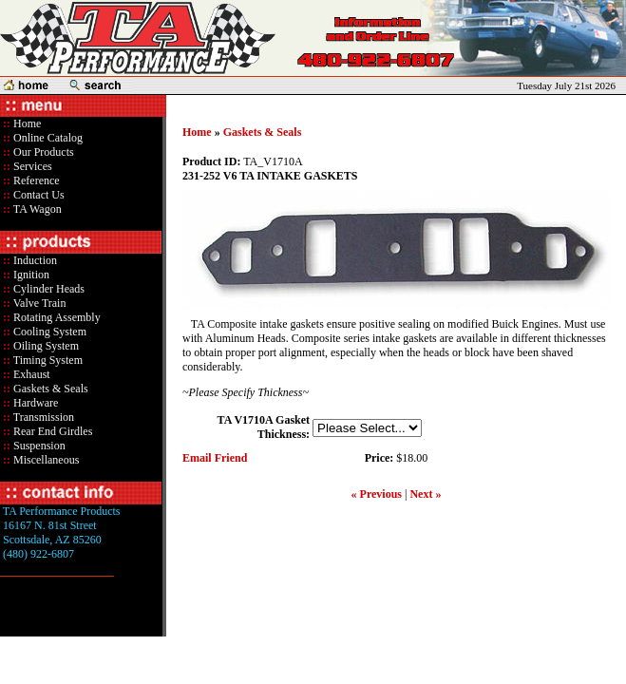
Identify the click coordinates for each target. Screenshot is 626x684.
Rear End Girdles (51, 431)
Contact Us (37, 194)
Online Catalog (46, 137)
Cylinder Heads (47, 288)
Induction (33, 260)
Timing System (46, 360)
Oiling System (44, 345)
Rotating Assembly (55, 317)
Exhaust (30, 374)
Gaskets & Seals (49, 388)
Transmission (42, 417)
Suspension (38, 445)
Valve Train (38, 303)
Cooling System (48, 331)
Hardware (34, 402)
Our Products (42, 152)
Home (27, 123)
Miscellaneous (46, 459)
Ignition (29, 274)
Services (31, 166)
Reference (35, 180)
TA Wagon (36, 209)
